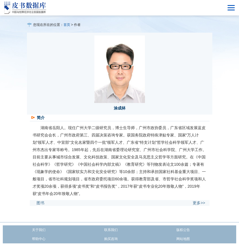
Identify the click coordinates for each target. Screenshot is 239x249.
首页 (66, 25)
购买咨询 (111, 239)
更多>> (199, 203)
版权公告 (183, 230)
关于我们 (38, 230)
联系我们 (111, 230)
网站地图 (183, 239)
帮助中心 (38, 239)
